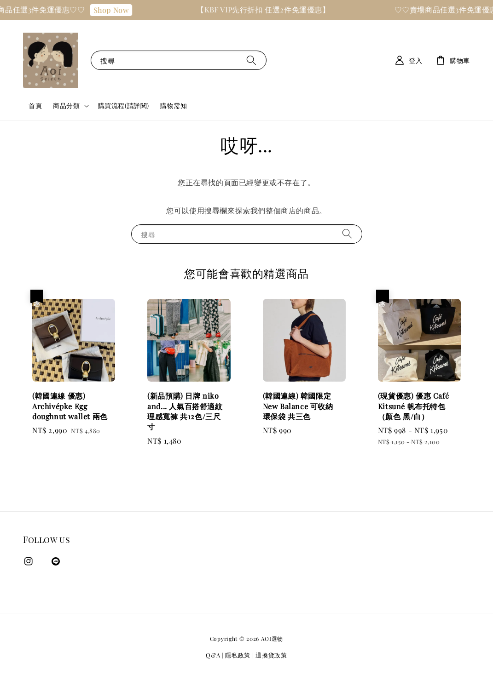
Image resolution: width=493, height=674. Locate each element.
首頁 (35, 105)
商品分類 (66, 106)
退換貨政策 (271, 655)
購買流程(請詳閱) (123, 105)
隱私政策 (237, 655)
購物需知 (173, 105)
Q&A (213, 655)
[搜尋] (251, 60)
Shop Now (121, 10)
